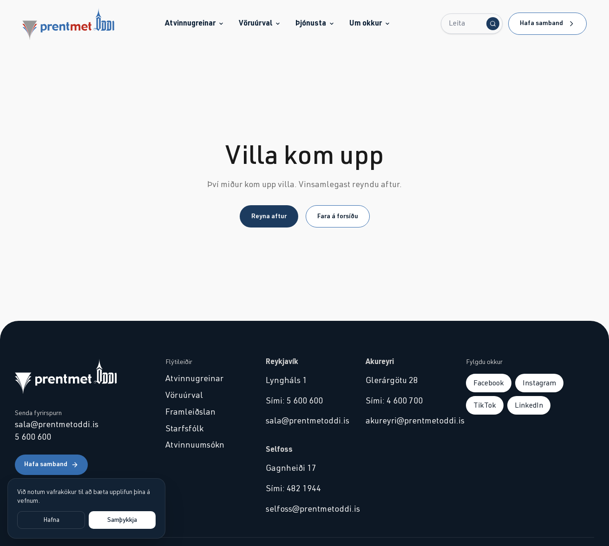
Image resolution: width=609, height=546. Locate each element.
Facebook (488, 383)
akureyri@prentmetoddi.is (405, 421)
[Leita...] (472, 23)
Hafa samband (547, 23)
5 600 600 (33, 437)
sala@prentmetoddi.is (56, 425)
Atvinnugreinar (194, 23)
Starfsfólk (184, 429)
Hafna (51, 520)
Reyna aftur (269, 216)
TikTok (484, 405)
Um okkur (369, 23)
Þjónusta (314, 23)
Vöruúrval (260, 23)
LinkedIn (529, 405)
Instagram (539, 383)
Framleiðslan (190, 412)
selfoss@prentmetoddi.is (305, 509)
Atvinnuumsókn (194, 445)
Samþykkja (122, 520)
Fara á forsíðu (337, 216)
